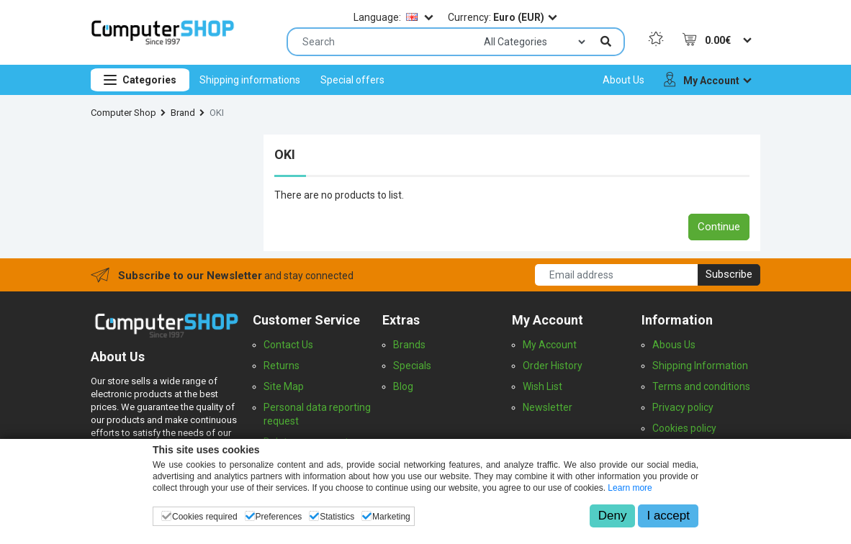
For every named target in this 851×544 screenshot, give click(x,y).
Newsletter (547, 407)
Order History (552, 365)
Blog (403, 386)
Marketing (391, 517)
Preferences (279, 517)
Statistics (337, 517)
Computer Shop (123, 112)
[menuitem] (249, 80)
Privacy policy (682, 407)
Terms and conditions (701, 386)
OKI (217, 112)
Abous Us (673, 344)
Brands (409, 344)
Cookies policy (684, 428)
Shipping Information (700, 365)
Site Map (284, 386)
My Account (550, 344)
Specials (412, 365)
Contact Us (288, 344)
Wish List (542, 386)
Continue (719, 226)
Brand (183, 112)
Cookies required (205, 517)
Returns (282, 365)
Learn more (630, 488)
